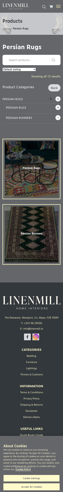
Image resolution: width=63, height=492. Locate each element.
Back (54, 88)
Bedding (31, 355)
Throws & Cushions (31, 374)
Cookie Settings (31, 478)
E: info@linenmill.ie (31, 328)
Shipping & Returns (31, 404)
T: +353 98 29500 (31, 323)
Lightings (31, 368)
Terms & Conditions (31, 392)
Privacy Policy (31, 398)
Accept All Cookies (31, 486)
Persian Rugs (13, 99)
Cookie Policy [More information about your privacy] (23, 469)
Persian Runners (19, 118)
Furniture (31, 362)
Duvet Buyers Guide (31, 435)
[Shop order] (19, 69)
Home (6, 28)
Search (53, 60)
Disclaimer (32, 410)
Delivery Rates (31, 417)
